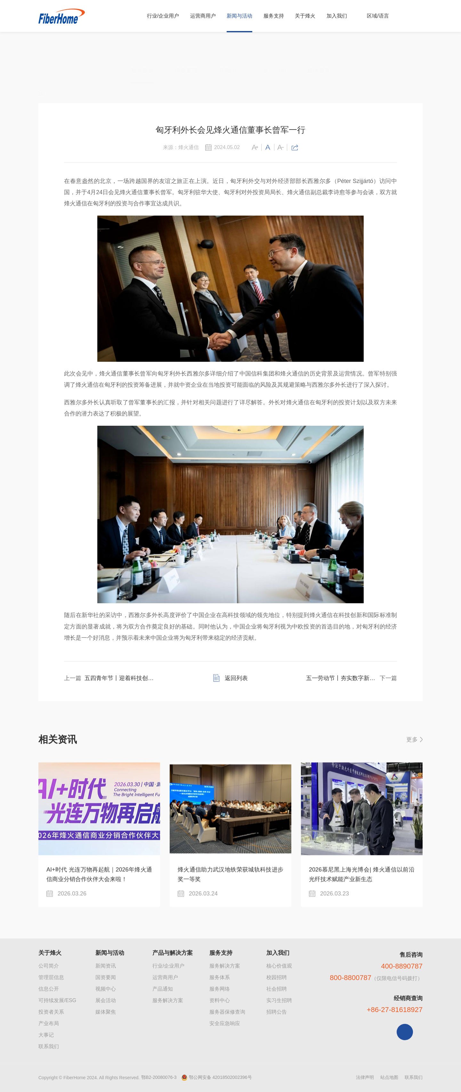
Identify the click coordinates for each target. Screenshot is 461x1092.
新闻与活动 (87, 77)
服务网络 (219, 989)
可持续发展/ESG (57, 1000)
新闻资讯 (142, 45)
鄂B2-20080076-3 (159, 1077)
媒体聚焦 (318, 45)
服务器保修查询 (227, 1012)
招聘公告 (276, 1012)
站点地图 (389, 1077)
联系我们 (48, 1046)
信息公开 (48, 989)
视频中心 (230, 45)
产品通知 (162, 989)
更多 (412, 747)
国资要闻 (186, 45)
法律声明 (365, 1077)
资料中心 (219, 1000)
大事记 (46, 1035)
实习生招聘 (279, 1000)
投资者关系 (51, 1012)
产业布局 (48, 1023)
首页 (59, 77)
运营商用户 (165, 977)
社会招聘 (276, 989)
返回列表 (236, 689)
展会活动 (274, 45)
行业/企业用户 (168, 966)
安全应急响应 (224, 1023)
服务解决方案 (167, 1000)
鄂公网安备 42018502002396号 (220, 1077)
